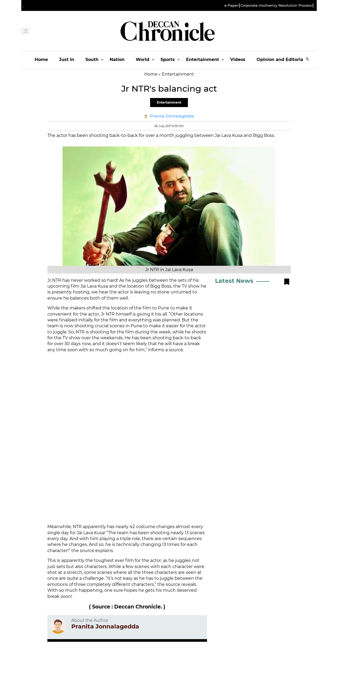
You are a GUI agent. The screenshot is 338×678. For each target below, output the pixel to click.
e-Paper (231, 5)
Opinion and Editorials (282, 59)
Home (41, 59)
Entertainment (202, 59)
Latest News (234, 280)
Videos (237, 59)
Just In (66, 59)
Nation (117, 59)
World (142, 59)
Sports (167, 59)
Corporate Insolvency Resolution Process (276, 5)
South (91, 59)
